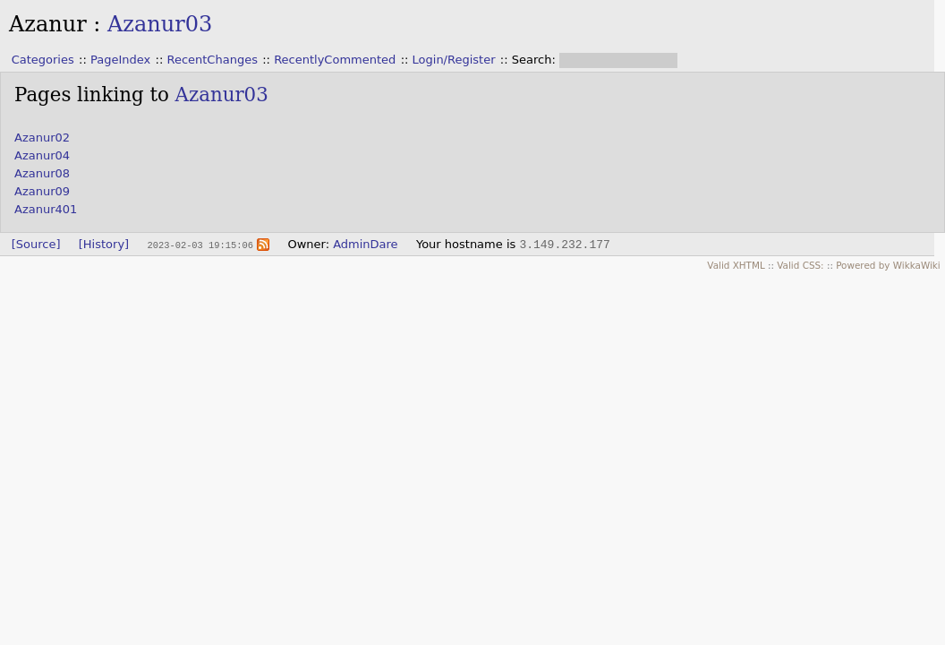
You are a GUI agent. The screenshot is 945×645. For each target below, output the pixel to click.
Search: (535, 59)
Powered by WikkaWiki (888, 265)
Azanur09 (42, 191)
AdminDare (365, 244)
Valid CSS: (800, 265)
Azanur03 (159, 24)
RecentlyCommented (335, 59)
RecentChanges (211, 59)
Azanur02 (42, 137)
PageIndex (120, 59)
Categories (43, 59)
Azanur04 (42, 155)
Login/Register (454, 59)
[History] (104, 244)
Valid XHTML (735, 265)
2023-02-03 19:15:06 (199, 244)
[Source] (36, 244)
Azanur (48, 24)
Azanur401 (45, 209)
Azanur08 (42, 173)
